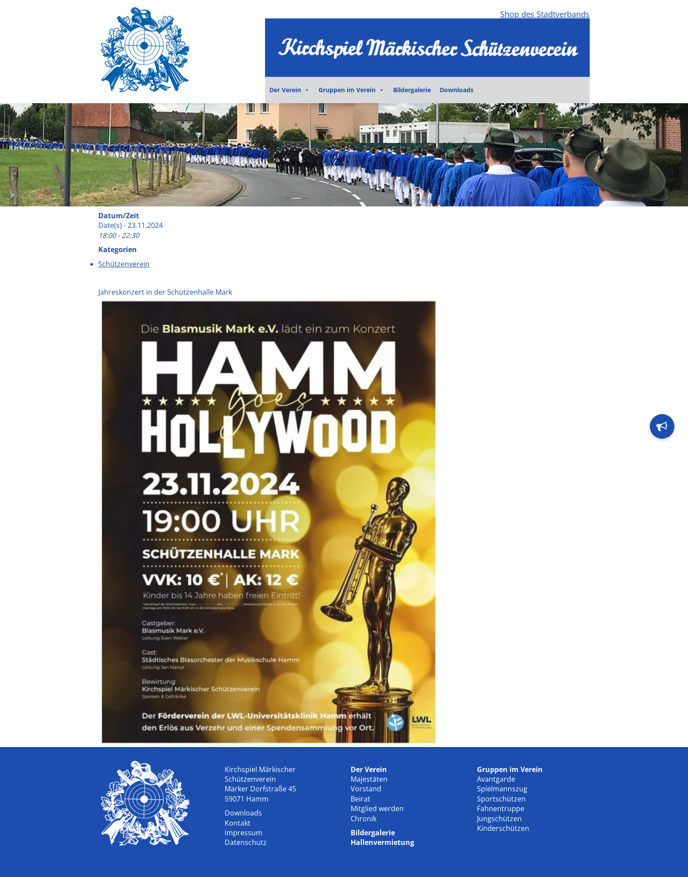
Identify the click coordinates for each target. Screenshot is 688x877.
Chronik (363, 818)
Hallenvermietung (382, 842)
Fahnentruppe (500, 808)
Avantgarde (496, 779)
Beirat (360, 799)
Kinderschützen (503, 828)
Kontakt (238, 823)
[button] (662, 426)
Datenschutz (246, 842)
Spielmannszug (502, 789)
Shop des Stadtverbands (545, 14)
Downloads (456, 90)
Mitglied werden (377, 808)
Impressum (243, 832)
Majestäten (369, 779)
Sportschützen (501, 799)
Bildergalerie (412, 90)
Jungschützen (499, 818)
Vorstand (366, 789)
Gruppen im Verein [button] (351, 90)
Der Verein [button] (289, 90)
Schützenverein (124, 264)
